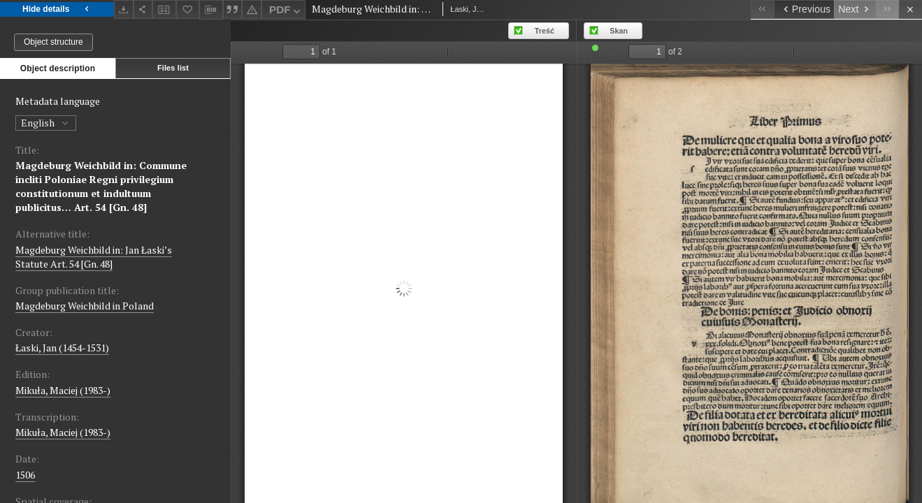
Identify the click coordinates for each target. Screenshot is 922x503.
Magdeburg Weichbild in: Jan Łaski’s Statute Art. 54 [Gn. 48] (93, 256)
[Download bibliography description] (211, 10)
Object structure (53, 42)
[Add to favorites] (188, 9)
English (46, 122)
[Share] (143, 9)
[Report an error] (251, 9)
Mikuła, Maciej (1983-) (62, 390)
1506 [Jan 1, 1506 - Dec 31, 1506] (25, 474)
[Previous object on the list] (804, 9)
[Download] (124, 9)
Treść (544, 31)
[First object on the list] (762, 9)
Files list (173, 68)
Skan (619, 31)
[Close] (910, 9)
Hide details (57, 9)
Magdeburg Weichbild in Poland (84, 305)
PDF (286, 11)
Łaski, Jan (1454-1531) (62, 347)
